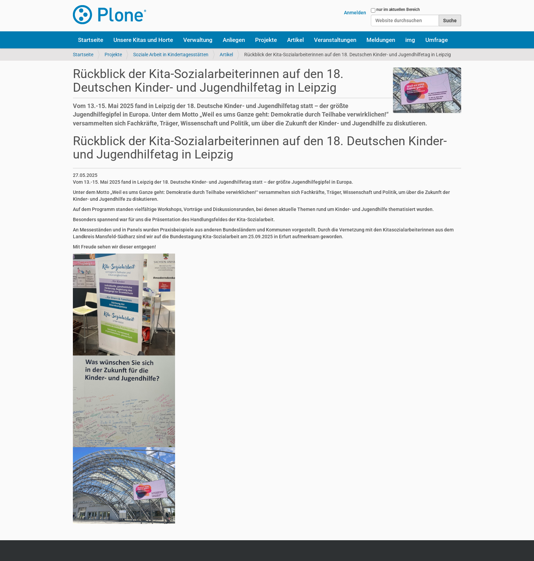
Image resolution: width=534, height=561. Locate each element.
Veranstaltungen (335, 39)
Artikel (295, 39)
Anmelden (355, 12)
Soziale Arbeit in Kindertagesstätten (170, 54)
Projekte (266, 39)
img (410, 39)
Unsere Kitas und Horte (143, 39)
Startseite (90, 39)
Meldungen (380, 39)
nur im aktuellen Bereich (398, 9)
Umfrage (436, 39)
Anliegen (234, 39)
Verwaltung (198, 39)
